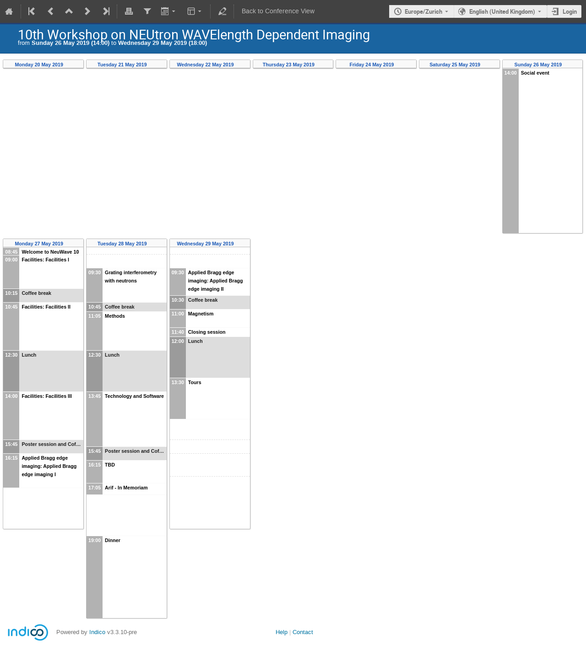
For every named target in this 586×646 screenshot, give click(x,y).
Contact (303, 632)
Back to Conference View (278, 11)
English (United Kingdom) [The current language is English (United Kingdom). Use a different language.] (502, 11)
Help (282, 632)
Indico (97, 632)
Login (570, 11)
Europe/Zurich (423, 11)
